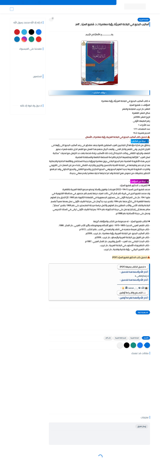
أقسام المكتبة (103, 9)
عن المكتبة (69, 2)
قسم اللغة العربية (120, 338)
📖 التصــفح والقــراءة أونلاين (132, 293)
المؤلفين (92, 9)
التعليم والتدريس (44, 9)
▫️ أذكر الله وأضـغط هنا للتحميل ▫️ (134, 272)
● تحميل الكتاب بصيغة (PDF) (133, 267)
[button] (140, 345)
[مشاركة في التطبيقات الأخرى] (120, 345)
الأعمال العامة (31, 9)
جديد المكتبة (109, 2)
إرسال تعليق (141, 426)
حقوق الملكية (79, 2)
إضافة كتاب (49, 2)
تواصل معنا (59, 2)
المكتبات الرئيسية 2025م (95, 2)
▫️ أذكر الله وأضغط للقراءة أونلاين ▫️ (134, 298)
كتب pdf (108, 338)
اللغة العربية (67, 9)
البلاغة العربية (143, 19)
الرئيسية (113, 9)
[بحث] (11, 9)
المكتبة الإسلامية (80, 9)
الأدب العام (57, 9)
